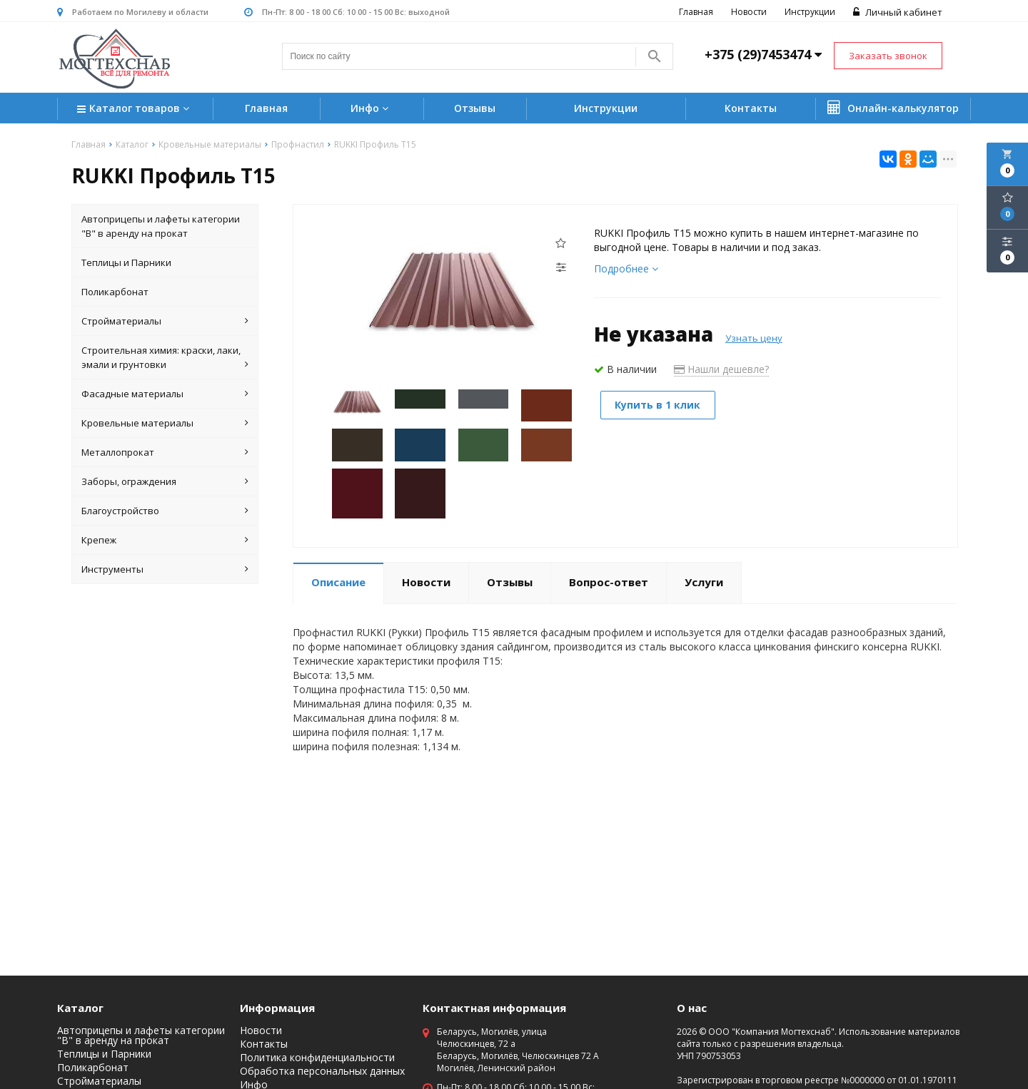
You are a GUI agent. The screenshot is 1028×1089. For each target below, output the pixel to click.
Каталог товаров (135, 109)
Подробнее (626, 268)
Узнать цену (753, 338)
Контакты (751, 108)
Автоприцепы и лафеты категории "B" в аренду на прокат (160, 226)
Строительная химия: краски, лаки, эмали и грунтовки (164, 358)
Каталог (80, 1008)
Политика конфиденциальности (317, 1058)
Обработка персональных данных (322, 1071)
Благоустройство (164, 510)
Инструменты (164, 569)
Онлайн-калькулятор (893, 108)
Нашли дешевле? (721, 369)
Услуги (704, 582)
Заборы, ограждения (164, 481)
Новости (749, 12)
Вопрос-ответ (608, 582)
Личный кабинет (897, 12)
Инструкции (810, 12)
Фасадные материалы (164, 394)
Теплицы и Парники (126, 262)
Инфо (371, 108)
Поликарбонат (114, 291)
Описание (338, 582)
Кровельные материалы (164, 423)
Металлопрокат (164, 452)
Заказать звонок (888, 55)
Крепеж (164, 540)
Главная (696, 12)
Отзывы (474, 108)
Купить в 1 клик (659, 404)
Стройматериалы (164, 321)
